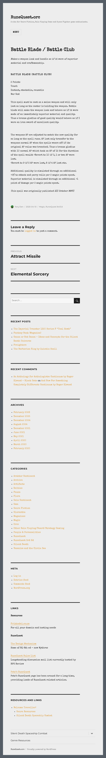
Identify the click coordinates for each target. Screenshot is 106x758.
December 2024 (22, 420)
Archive (18, 480)
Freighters (20, 345)
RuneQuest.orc (25, 17)
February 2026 (22, 412)
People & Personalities (27, 532)
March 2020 (20, 444)
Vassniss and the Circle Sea (30, 548)
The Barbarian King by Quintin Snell (35, 349)
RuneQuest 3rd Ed (54, 207)
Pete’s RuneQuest (20, 672)
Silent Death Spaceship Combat (34, 716)
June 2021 (19, 432)
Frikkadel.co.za (20, 624)
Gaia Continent (22, 500)
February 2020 (22, 448)
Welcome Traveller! (25, 708)
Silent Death (21, 544)
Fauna (17, 492)
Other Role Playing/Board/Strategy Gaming (39, 528)
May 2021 (19, 436)
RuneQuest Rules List (23, 656)
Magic (42, 207)
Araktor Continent (24, 476)
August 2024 (20, 424)
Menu (16, 32)
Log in (17, 576)
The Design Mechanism (23, 644)
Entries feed (21, 580)
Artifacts (19, 484)
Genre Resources (25, 712)
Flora (17, 496)
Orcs (16, 524)
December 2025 (22, 416)
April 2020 (20, 440)
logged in (30, 231)
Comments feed (22, 584)
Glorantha (19, 512)
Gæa (16, 504)
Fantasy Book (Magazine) (27, 333)
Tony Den (19, 207)
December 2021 (22, 428)
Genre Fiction (22, 508)
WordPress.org (22, 588)
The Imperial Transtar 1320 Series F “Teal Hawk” (42, 329)
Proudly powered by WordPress (41, 749)
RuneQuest (20, 536)
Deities (18, 488)
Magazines (19, 516)
